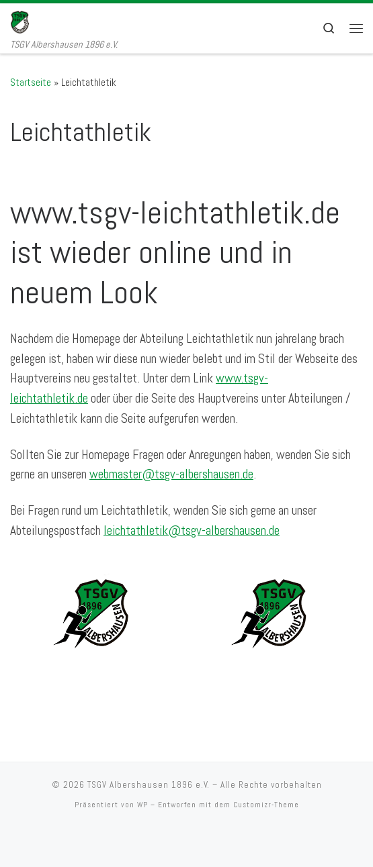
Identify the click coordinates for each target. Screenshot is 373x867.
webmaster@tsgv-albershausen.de (171, 474)
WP (142, 804)
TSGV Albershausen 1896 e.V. (148, 784)
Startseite (30, 82)
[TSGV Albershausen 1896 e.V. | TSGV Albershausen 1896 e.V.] (29, 20)
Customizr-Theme (266, 804)
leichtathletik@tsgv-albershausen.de (191, 530)
